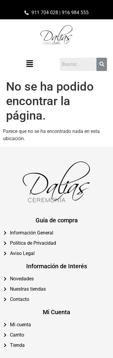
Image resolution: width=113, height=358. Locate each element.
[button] (30, 64)
